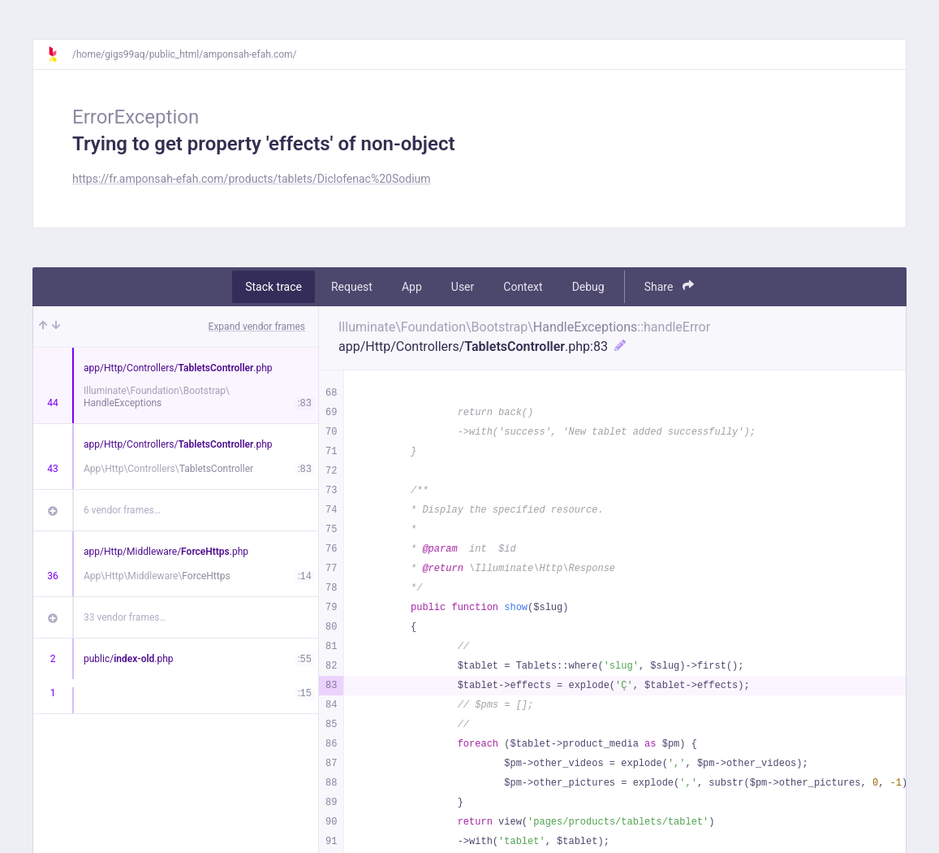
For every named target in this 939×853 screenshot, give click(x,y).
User (462, 286)
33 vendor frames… (125, 617)
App (412, 286)
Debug (588, 286)
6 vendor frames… (122, 510)
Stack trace (273, 286)
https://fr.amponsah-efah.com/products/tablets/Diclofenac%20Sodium (251, 178)
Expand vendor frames (257, 326)
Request (352, 286)
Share (669, 286)
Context (522, 286)
